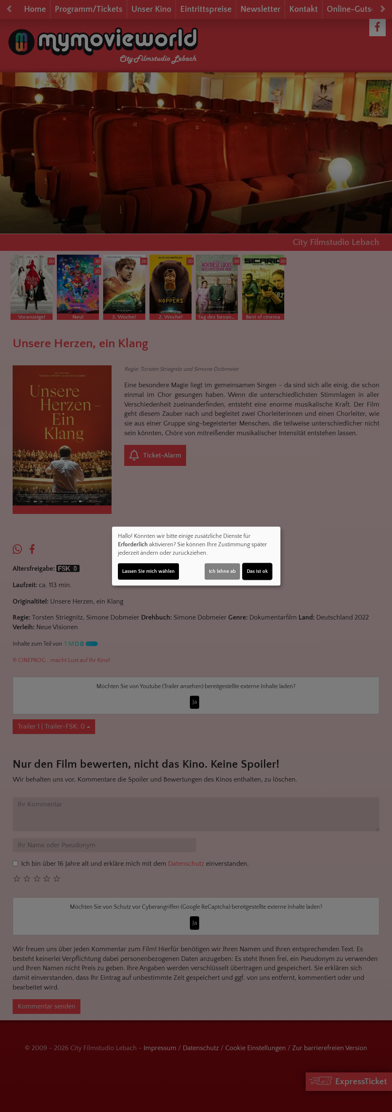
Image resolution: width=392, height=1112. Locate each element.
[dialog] (196, 556)
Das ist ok (257, 571)
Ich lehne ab (222, 571)
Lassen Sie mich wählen (148, 571)
